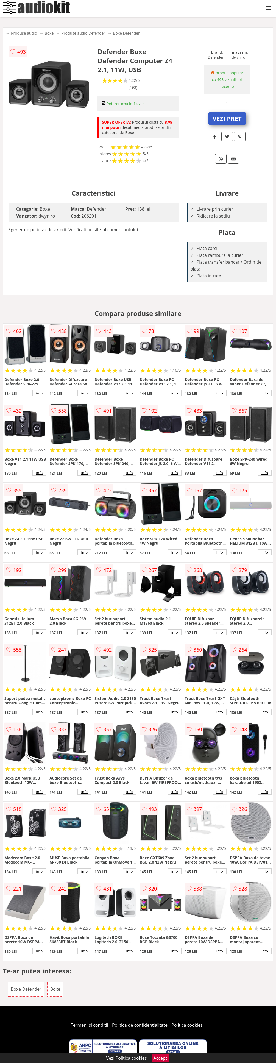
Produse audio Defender (83, 33)
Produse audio (24, 33)
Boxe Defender (126, 33)
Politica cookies (187, 1025)
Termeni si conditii (89, 1025)
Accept (160, 1058)
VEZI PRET (227, 118)
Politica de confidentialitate (140, 1025)
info (39, 393)
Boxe (49, 33)
